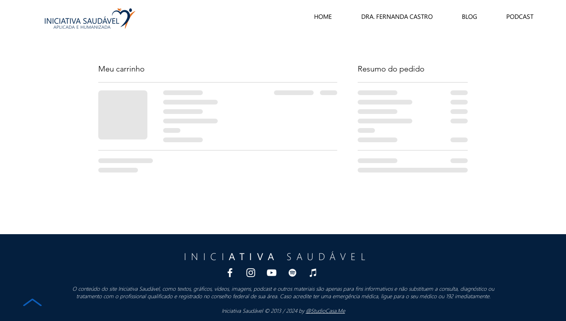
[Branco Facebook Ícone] (230, 273)
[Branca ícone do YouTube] (271, 273)
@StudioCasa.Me (325, 310)
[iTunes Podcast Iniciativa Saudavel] (313, 273)
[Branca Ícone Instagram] (251, 273)
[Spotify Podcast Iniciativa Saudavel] (292, 273)
